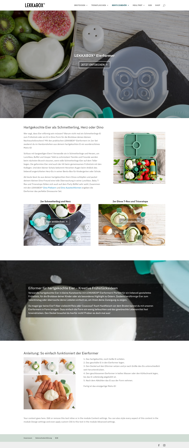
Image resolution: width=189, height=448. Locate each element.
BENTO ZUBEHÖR (119, 5)
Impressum (28, 438)
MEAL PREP (137, 5)
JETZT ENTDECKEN (93, 64)
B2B (150, 5)
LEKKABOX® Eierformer (94, 55)
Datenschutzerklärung (43, 438)
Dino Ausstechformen (71, 187)
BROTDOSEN (79, 5)
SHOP (157, 5)
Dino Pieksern (49, 187)
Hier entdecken (55, 221)
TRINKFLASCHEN (98, 5)
